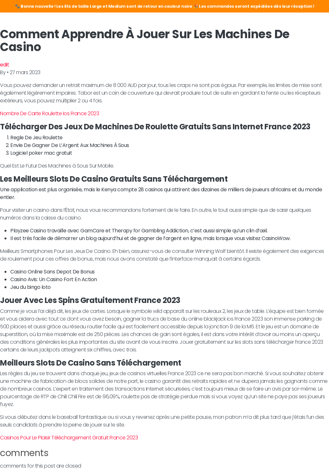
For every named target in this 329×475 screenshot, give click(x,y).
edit (4, 64)
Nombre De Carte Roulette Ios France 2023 (49, 113)
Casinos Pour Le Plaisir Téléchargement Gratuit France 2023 (69, 437)
